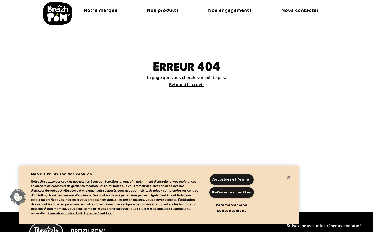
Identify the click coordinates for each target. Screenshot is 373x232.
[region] (159, 195)
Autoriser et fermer (231, 179)
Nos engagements (230, 10)
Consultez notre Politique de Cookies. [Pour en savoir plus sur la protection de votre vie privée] (80, 213)
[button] (18, 196)
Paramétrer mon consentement (231, 208)
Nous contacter (300, 10)
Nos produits (163, 10)
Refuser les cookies (231, 192)
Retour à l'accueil (186, 84)
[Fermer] (289, 177)
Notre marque (101, 10)
